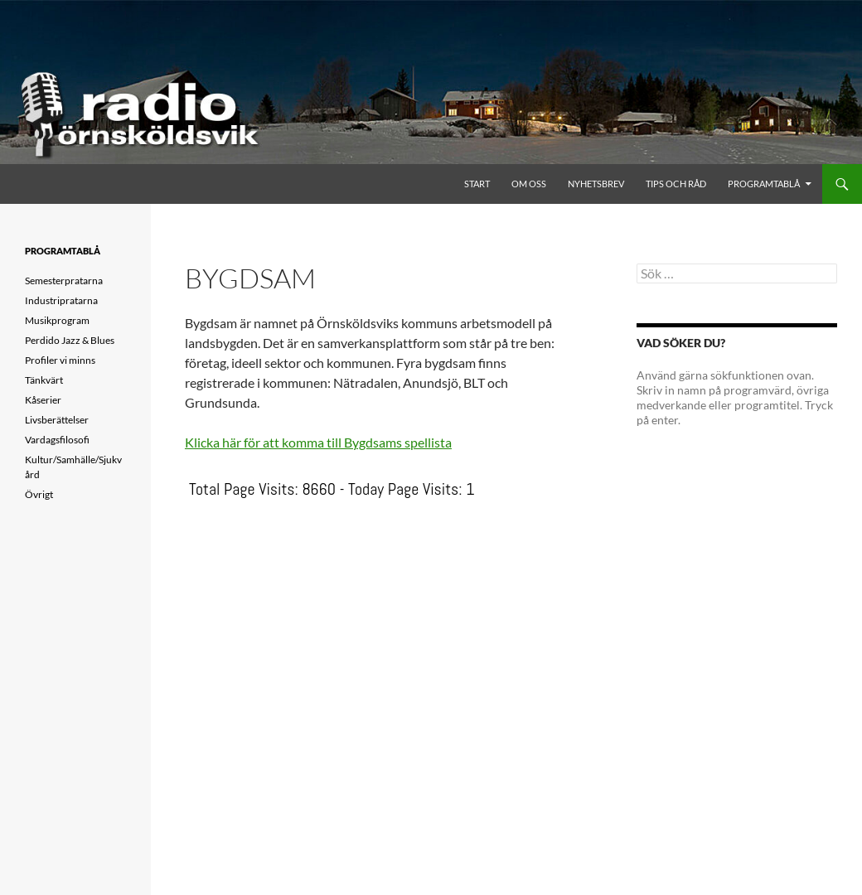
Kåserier (43, 400)
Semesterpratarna (64, 280)
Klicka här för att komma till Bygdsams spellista (318, 442)
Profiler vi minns (60, 360)
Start (477, 183)
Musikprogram (57, 320)
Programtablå (764, 183)
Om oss (528, 183)
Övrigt (39, 494)
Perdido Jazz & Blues (69, 340)
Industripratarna (61, 300)
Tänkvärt (44, 380)
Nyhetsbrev (596, 183)
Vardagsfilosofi (57, 439)
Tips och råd (676, 183)
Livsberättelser (57, 420)
